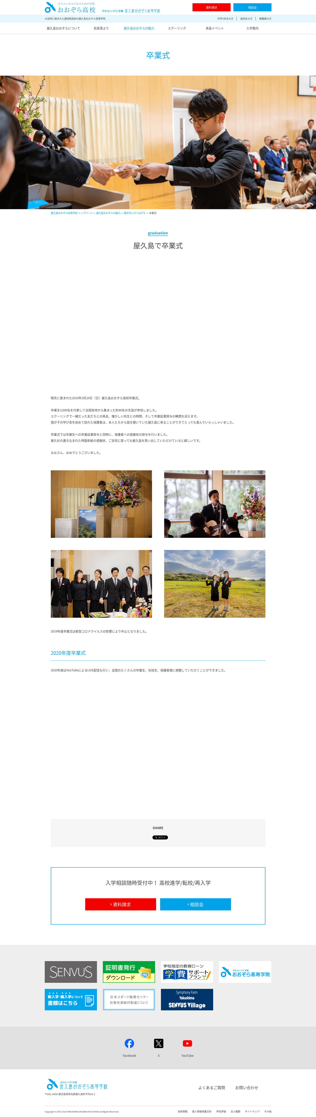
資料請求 (211, 7)
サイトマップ (252, 1111)
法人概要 (235, 1111)
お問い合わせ (246, 1087)
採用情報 (182, 1111)
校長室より (101, 28)
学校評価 (221, 1111)
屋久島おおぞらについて (63, 28)
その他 (267, 1111)
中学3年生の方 (225, 18)
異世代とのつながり (135, 213)
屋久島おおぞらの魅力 (139, 28)
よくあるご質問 (211, 1087)
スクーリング (177, 28)
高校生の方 (246, 18)
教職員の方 (265, 18)
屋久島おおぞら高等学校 (102, 7)
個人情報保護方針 (202, 1111)
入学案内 (252, 28)
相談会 (252, 7)
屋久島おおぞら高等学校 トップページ (72, 213)
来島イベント (215, 28)
